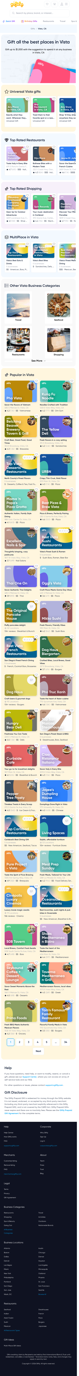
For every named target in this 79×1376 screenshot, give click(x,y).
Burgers (41, 1322)
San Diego (8, 1286)
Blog (42, 1173)
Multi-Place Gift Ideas (12, 1346)
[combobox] (39, 13)
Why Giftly (44, 1133)
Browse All (42, 1294)
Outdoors (42, 1221)
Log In (42, 1141)
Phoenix (41, 1278)
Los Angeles (43, 1265)
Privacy (7, 1193)
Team (42, 1161)
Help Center (8, 1133)
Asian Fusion (8, 1318)
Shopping (8, 1217)
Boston (6, 1253)
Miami (6, 1269)
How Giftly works (10, 1137)
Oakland (41, 1273)
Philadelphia (9, 1278)
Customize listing (10, 1161)
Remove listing (9, 1165)
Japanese (42, 1326)
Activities (41, 1217)
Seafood (58, 307)
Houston (41, 1261)
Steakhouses (43, 1310)
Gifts (33, 29)
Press (42, 1165)
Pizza (40, 1318)
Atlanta (7, 1248)
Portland (7, 1282)
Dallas (6, 1257)
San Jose (7, 1290)
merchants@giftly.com (12, 1174)
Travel (18, 307)
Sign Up (43, 1137)
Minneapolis (43, 1269)
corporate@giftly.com (48, 1146)
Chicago (41, 1253)
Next (38, 1051)
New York (7, 1273)
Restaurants (9, 1213)
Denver (41, 1257)
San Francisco (43, 1286)
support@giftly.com (54, 1085)
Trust (42, 1169)
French (41, 1314)
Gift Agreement (10, 1198)
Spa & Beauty (9, 1221)
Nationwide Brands (45, 1225)
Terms (6, 1189)
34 (65, 1042)
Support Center (30, 1077)
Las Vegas (8, 1265)
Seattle (41, 1290)
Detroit (6, 1261)
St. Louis (41, 1282)
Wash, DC (8, 1294)
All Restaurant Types (12, 1330)
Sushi (6, 1322)
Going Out (8, 1225)
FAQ (5, 1141)
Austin (40, 1248)
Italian (6, 1314)
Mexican (7, 1326)
